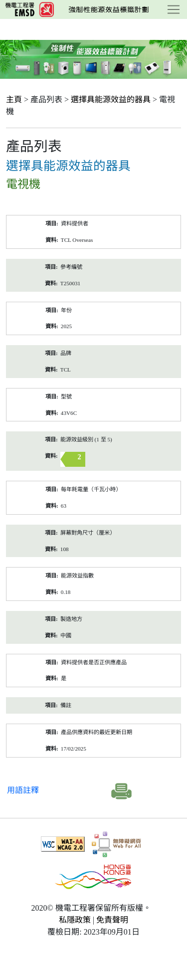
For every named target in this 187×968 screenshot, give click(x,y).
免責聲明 (112, 920)
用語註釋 (23, 790)
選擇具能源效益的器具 (111, 99)
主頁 (14, 99)
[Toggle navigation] (173, 9)
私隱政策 (75, 920)
